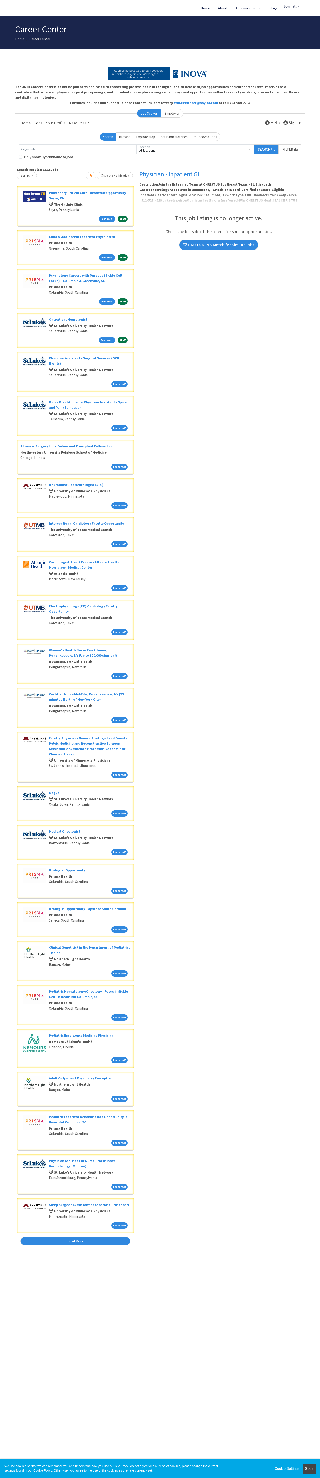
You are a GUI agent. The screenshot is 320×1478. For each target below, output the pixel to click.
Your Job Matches (174, 136)
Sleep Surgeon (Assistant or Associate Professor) (89, 1204)
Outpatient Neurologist (68, 319)
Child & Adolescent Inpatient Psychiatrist (82, 236)
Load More (75, 1241)
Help (272, 122)
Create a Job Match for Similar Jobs (218, 245)
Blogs (272, 8)
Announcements (247, 8)
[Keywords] (77, 149)
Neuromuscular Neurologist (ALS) (76, 484)
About (222, 8)
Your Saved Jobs (205, 136)
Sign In (292, 122)
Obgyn (54, 792)
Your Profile (55, 122)
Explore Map (145, 136)
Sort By (25, 176)
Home (205, 8)
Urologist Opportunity (67, 870)
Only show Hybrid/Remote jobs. (49, 157)
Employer (172, 113)
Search (108, 136)
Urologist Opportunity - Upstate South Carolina (87, 908)
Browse (124, 136)
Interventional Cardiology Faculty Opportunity (86, 523)
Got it (309, 1468)
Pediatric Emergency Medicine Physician (81, 1035)
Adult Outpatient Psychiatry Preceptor (80, 1078)
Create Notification (115, 176)
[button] (290, 149)
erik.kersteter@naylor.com (196, 102)
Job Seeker (149, 113)
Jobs (38, 122)
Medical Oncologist (64, 831)
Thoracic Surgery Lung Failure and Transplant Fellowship (66, 446)
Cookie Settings (286, 1468)
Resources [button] (77, 122)
